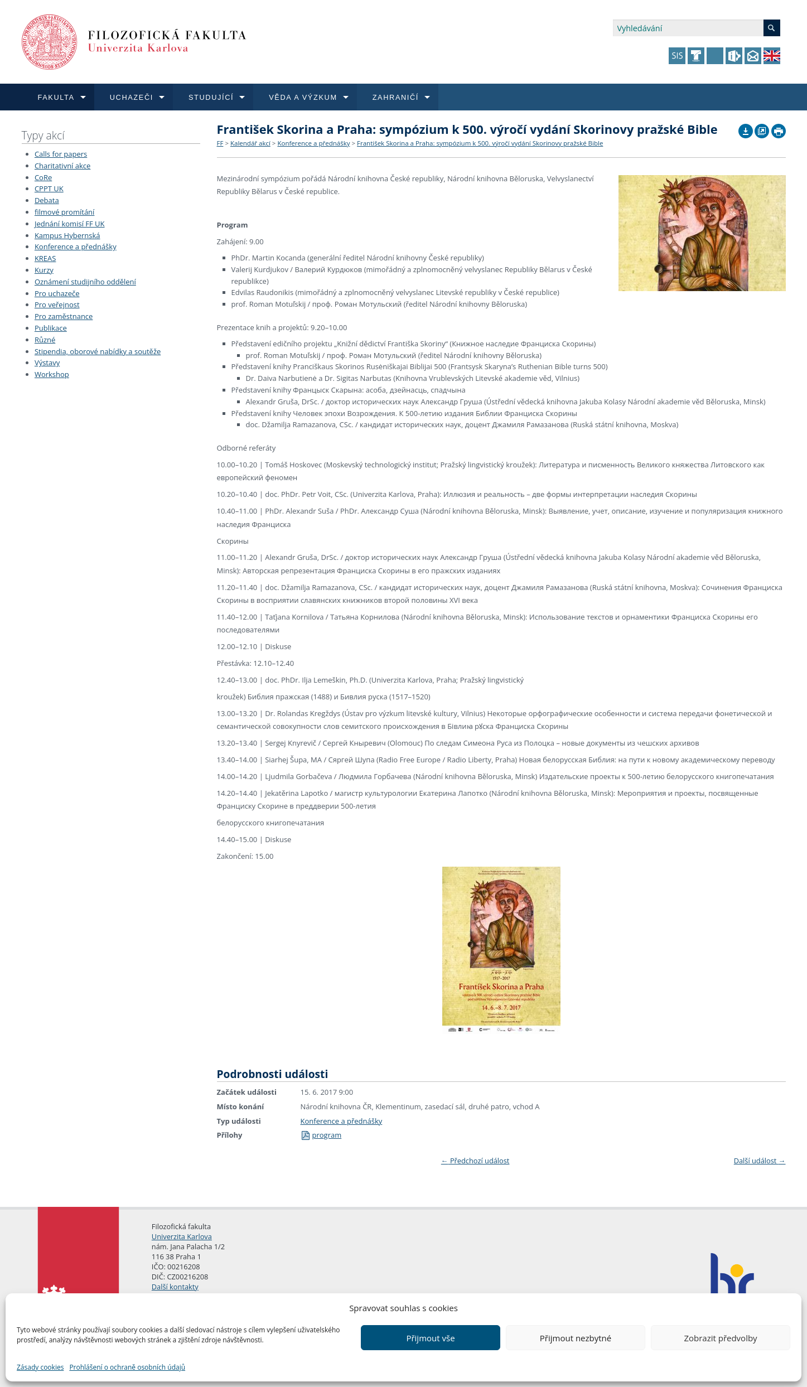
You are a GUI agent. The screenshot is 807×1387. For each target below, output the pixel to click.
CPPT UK (49, 188)
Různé (45, 340)
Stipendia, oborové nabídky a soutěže (98, 351)
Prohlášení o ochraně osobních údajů (127, 1367)
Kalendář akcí (250, 143)
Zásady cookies (40, 1367)
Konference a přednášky (76, 246)
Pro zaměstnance (64, 316)
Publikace (51, 328)
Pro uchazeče (57, 293)
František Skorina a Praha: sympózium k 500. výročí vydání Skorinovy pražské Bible (480, 143)
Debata (47, 200)
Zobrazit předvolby (720, 1337)
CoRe (43, 177)
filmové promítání (64, 212)
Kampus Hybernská (67, 235)
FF (220, 143)
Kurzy (44, 270)
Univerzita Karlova (182, 1236)
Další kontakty (175, 1287)
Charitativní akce (62, 166)
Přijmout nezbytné (575, 1337)
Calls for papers (61, 154)
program (321, 1135)
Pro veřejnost (57, 304)
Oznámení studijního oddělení (85, 282)
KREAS (45, 258)
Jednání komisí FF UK (70, 224)
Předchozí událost (475, 1161)
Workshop (52, 374)
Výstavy (47, 362)
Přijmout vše (430, 1337)
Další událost (760, 1161)
